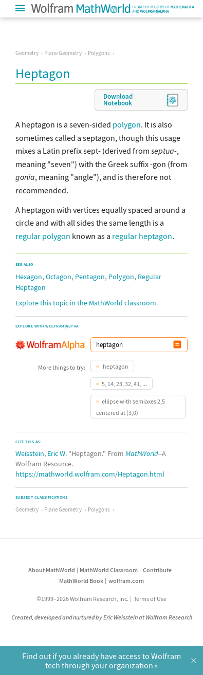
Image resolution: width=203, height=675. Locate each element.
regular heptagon (142, 236)
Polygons (99, 53)
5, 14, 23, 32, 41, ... (124, 384)
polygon (127, 124)
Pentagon (90, 276)
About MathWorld (51, 570)
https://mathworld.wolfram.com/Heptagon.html (89, 474)
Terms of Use (150, 599)
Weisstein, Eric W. (41, 453)
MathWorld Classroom (109, 570)
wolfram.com (126, 581)
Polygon (121, 276)
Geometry (27, 53)
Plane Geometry (63, 53)
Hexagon (28, 276)
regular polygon (42, 236)
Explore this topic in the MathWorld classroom (85, 302)
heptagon (115, 366)
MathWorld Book (81, 581)
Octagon (58, 276)
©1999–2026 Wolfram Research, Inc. (82, 599)
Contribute (157, 570)
